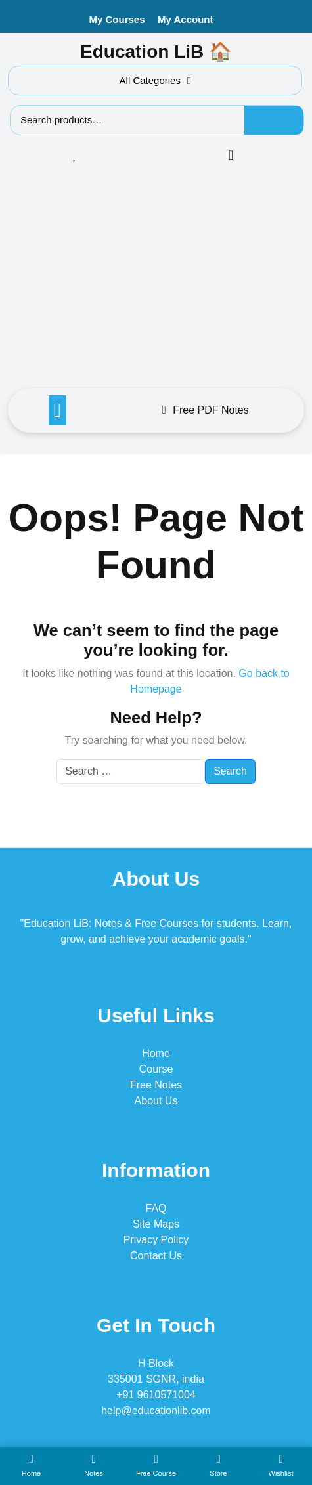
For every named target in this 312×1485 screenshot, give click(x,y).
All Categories (155, 80)
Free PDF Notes (205, 410)
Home (156, 1053)
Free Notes (156, 1084)
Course (156, 1069)
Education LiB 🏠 (156, 51)
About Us (156, 1100)
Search (273, 120)
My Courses (117, 19)
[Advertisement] (156, 279)
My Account (185, 19)
